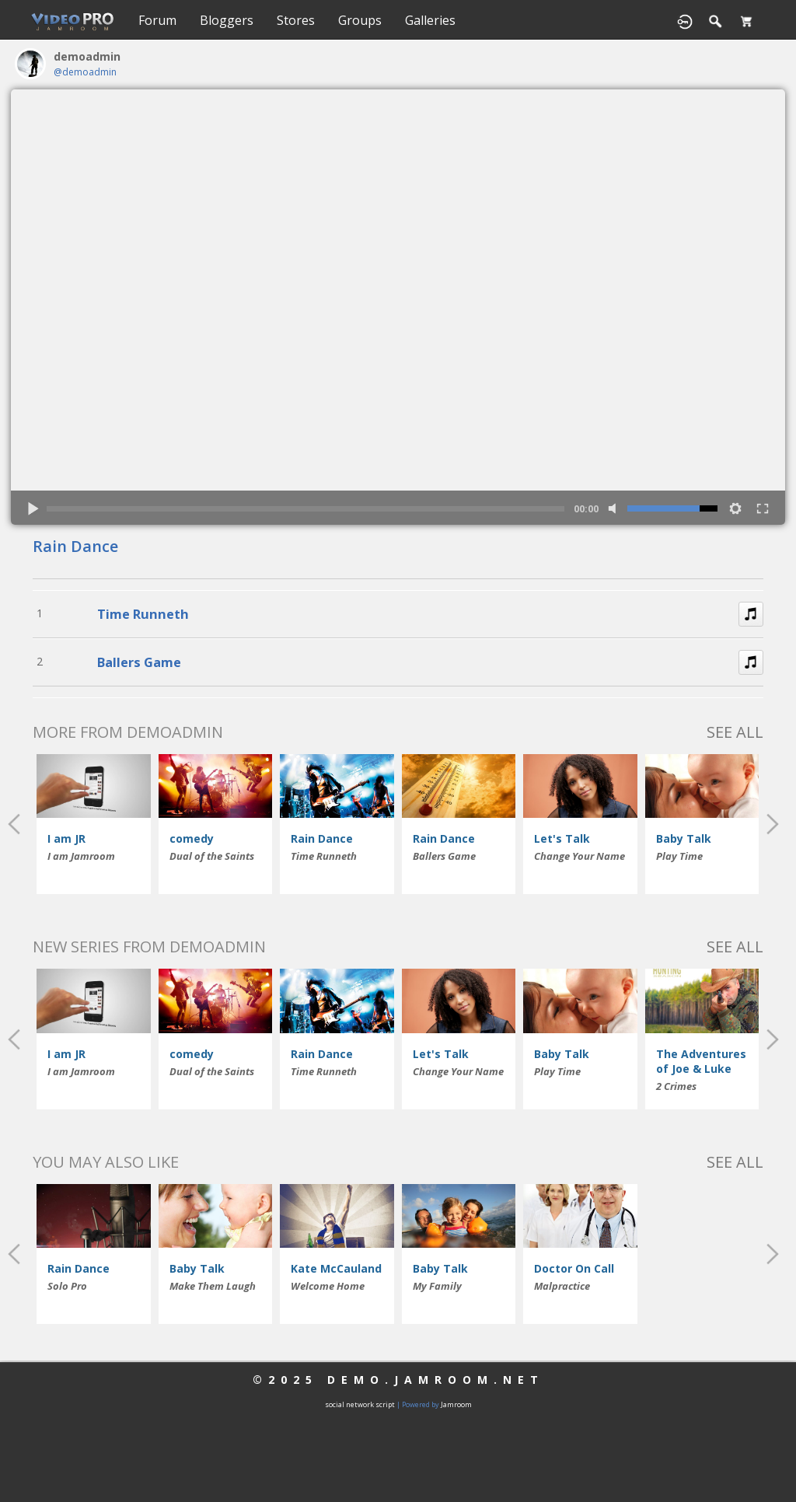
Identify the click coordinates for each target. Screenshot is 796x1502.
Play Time (679, 856)
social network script (360, 1404)
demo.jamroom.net (435, 1379)
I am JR (66, 838)
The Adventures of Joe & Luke (701, 1061)
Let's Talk (562, 838)
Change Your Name (579, 856)
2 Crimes (676, 1086)
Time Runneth (143, 614)
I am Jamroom (81, 856)
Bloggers (226, 20)
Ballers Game (139, 662)
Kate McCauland (336, 1268)
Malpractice (562, 1286)
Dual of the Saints (211, 856)
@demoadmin (85, 72)
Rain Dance (75, 546)
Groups (360, 20)
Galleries (430, 20)
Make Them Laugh (212, 1286)
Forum (157, 20)
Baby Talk (683, 838)
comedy (191, 838)
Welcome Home (328, 1286)
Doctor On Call (574, 1268)
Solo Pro (67, 1286)
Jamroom (456, 1404)
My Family (437, 1286)
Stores (296, 20)
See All (735, 731)
